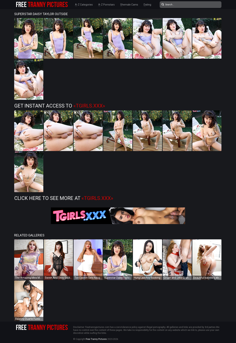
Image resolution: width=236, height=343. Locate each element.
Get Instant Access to (59, 106)
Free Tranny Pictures (96, 339)
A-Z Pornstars (106, 4)
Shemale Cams (129, 4)
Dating (147, 4)
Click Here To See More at (63, 198)
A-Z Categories (84, 4)
